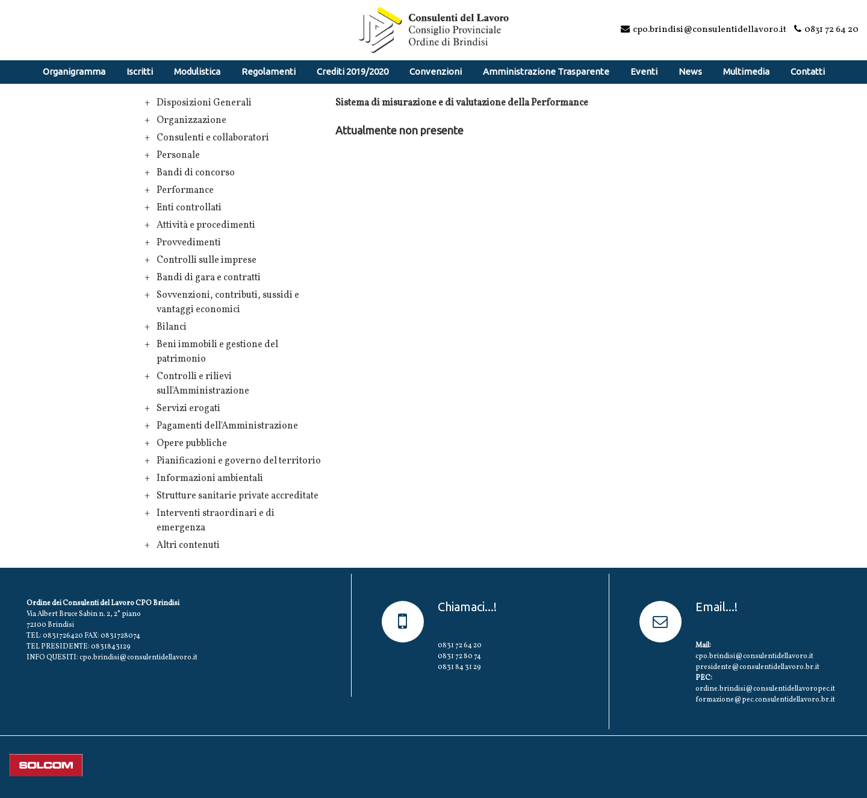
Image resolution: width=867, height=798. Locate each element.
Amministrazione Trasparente (546, 71)
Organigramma (74, 71)
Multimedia (746, 71)
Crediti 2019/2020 (352, 71)
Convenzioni (435, 71)
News (690, 71)
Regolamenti (268, 71)
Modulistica (197, 71)
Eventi (643, 71)
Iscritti (139, 71)
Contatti (808, 71)
